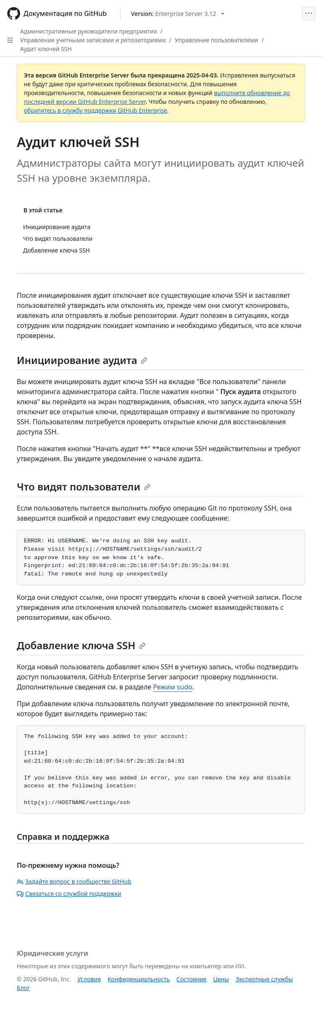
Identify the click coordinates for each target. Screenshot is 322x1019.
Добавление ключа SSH (81, 645)
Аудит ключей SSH (46, 49)
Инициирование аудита (82, 360)
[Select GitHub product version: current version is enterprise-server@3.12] (178, 13)
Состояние (192, 979)
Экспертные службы (264, 979)
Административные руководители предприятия (88, 31)
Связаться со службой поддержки (69, 894)
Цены (221, 979)
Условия (89, 979)
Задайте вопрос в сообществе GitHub (74, 881)
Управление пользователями (216, 40)
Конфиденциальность (139, 979)
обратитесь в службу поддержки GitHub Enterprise (95, 110)
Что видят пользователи (84, 486)
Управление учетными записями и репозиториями (93, 40)
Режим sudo (172, 686)
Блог (23, 988)
